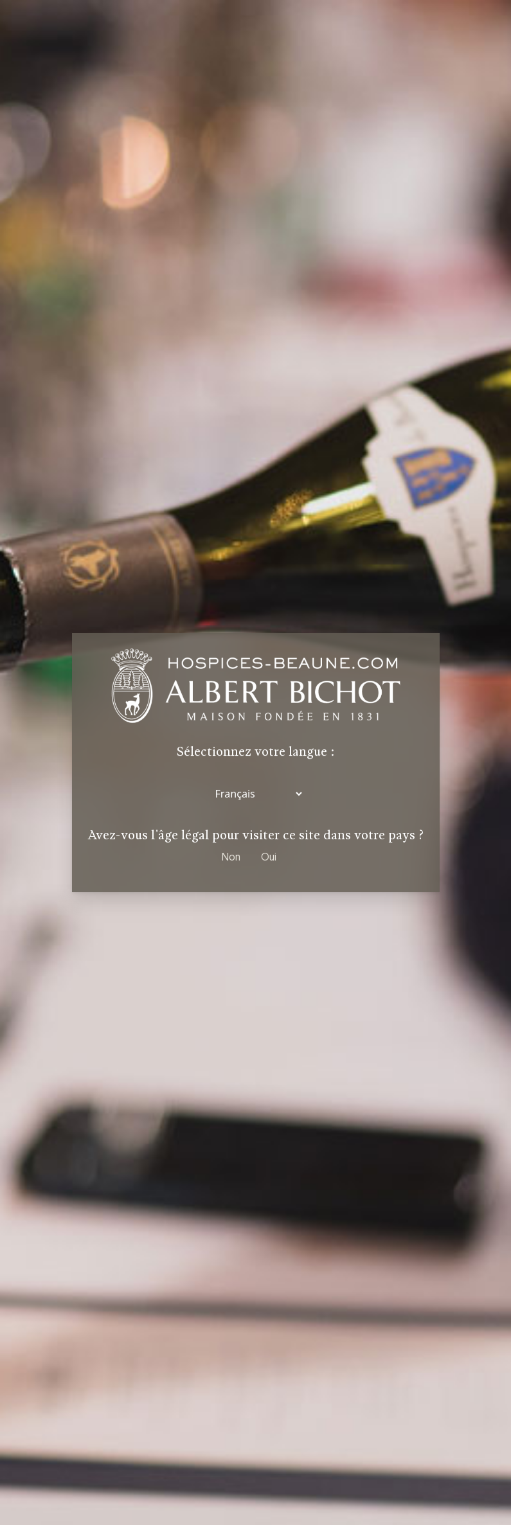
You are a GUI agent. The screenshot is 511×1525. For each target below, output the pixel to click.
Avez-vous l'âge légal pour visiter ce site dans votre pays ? (255, 835)
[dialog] (255, 762)
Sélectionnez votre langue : (255, 753)
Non (231, 856)
